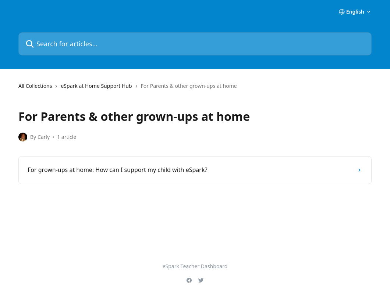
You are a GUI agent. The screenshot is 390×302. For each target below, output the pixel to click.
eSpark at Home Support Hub (96, 85)
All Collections (35, 85)
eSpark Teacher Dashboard (195, 266)
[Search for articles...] (195, 43)
